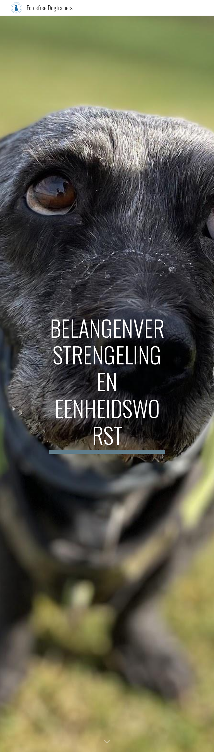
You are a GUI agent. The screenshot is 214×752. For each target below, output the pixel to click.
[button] (107, 742)
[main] (107, 384)
